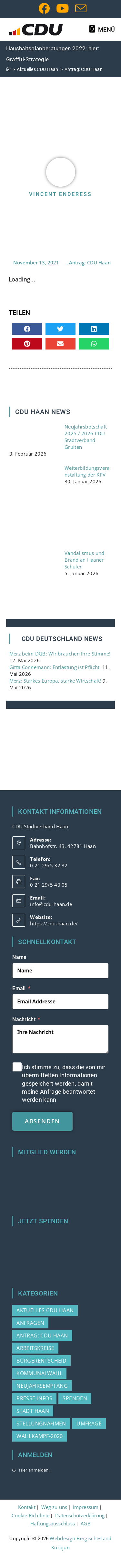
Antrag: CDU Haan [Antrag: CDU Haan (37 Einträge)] (42, 1335)
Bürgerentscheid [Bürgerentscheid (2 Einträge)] (41, 1360)
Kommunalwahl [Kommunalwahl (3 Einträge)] (39, 1373)
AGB (85, 1523)
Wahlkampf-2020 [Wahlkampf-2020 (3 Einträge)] (39, 1436)
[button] (27, 329)
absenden (42, 1121)
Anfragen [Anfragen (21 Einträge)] (30, 1322)
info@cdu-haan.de (51, 904)
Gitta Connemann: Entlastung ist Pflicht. (55, 667)
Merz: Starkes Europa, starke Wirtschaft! (55, 680)
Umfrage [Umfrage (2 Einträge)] (89, 1423)
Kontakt (26, 1507)
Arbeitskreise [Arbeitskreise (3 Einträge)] (35, 1348)
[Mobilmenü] (102, 29)
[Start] (8, 69)
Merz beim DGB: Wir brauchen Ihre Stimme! (60, 653)
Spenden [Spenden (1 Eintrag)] (75, 1398)
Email (19, 988)
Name (19, 957)
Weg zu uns (54, 1507)
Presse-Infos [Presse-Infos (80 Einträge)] (34, 1398)
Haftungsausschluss (52, 1523)
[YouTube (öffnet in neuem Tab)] (62, 8)
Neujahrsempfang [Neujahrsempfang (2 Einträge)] (42, 1385)
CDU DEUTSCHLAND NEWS (62, 639)
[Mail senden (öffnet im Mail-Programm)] (79, 8)
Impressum (85, 1507)
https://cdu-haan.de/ (54, 923)
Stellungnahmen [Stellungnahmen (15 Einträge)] (41, 1423)
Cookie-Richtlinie (30, 1515)
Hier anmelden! (34, 1470)
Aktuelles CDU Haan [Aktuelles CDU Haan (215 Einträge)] (45, 1310)
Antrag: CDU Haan (84, 69)
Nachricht (23, 1019)
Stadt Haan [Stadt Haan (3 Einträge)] (32, 1410)
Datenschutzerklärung (80, 1515)
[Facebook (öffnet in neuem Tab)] (44, 8)
